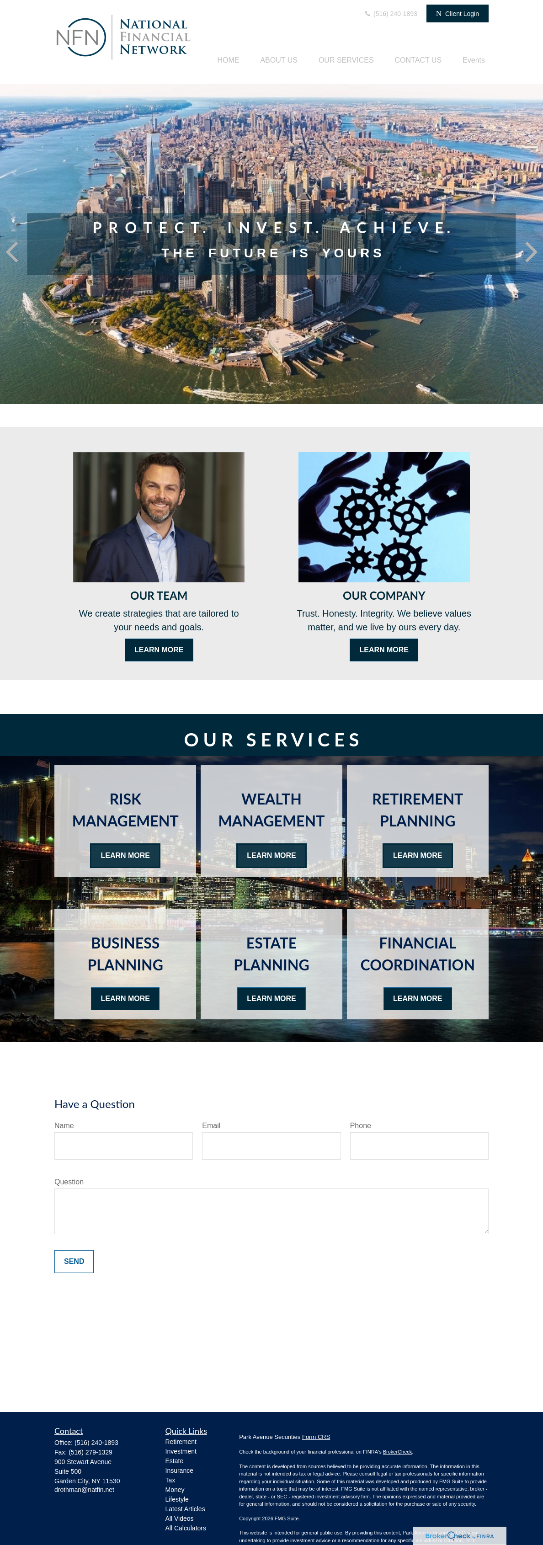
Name (64, 1125)
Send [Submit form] (74, 1261)
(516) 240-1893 (390, 13)
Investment (181, 1451)
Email (211, 1125)
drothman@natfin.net (84, 1489)
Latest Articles (185, 1509)
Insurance (179, 1470)
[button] (228, 60)
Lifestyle (177, 1499)
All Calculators (185, 1528)
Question (69, 1182)
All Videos (179, 1518)
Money (175, 1489)
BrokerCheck (397, 1451)
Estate (174, 1461)
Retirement (181, 1441)
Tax (170, 1480)
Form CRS (316, 1436)
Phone (360, 1125)
